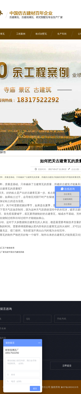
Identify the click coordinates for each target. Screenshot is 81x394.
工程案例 (20, 34)
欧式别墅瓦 (41, 34)
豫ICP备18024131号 (69, 387)
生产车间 (61, 34)
